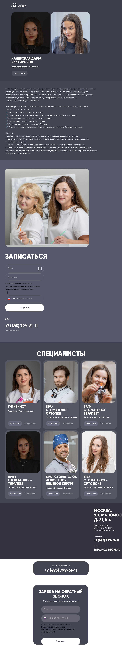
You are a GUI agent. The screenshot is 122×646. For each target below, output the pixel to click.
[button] (20, 73)
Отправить (24, 308)
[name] (24, 277)
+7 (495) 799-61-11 (21, 326)
